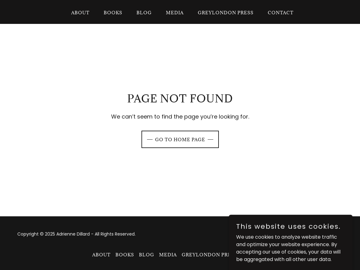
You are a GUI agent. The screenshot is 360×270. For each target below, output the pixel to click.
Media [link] (175, 13)
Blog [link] (144, 13)
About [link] (80, 13)
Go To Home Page (180, 139)
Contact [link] (280, 13)
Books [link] (113, 13)
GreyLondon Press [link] (226, 13)
